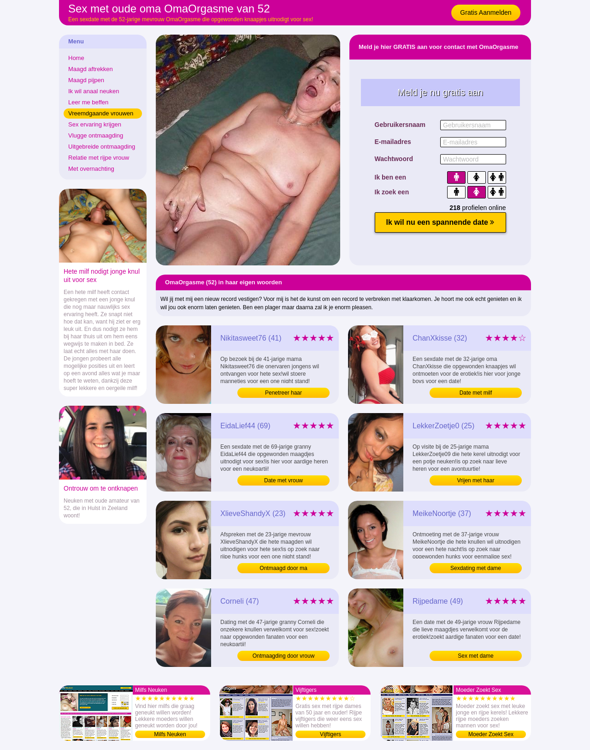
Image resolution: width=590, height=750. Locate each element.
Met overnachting (91, 168)
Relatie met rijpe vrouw (98, 157)
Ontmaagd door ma (283, 568)
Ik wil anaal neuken (93, 91)
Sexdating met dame (475, 568)
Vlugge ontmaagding (95, 135)
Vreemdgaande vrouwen (100, 113)
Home (76, 57)
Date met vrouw (283, 480)
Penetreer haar (283, 393)
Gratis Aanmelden (485, 12)
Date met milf (476, 393)
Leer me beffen (88, 102)
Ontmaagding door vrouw (284, 656)
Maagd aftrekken (90, 69)
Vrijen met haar (476, 480)
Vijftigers (330, 734)
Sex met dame (475, 656)
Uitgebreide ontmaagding (101, 146)
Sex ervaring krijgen (94, 124)
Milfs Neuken (170, 734)
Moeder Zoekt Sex (490, 734)
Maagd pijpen (86, 80)
